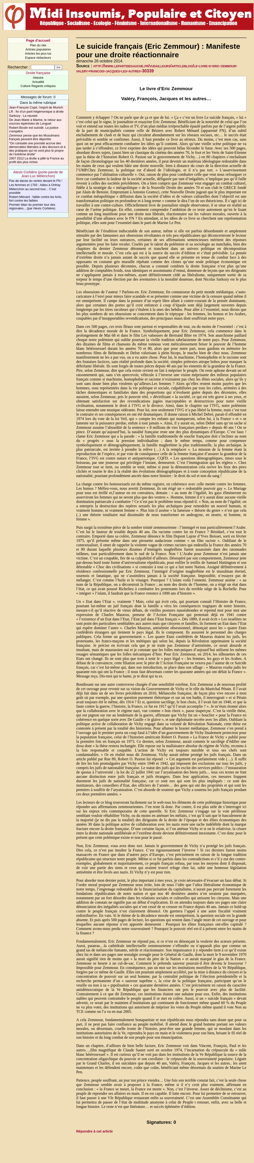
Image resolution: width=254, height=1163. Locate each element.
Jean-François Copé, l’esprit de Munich (36, 107)
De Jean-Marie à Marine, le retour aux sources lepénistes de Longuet (35, 121)
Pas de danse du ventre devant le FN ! (35, 181)
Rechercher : (19, 67)
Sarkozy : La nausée (23, 115)
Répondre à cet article (94, 1131)
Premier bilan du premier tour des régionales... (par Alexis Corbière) (32, 206)
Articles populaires (38, 49)
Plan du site (38, 45)
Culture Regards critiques (37, 86)
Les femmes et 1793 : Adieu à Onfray (34, 185)
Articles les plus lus (38, 53)
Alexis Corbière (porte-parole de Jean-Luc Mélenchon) (38, 174)
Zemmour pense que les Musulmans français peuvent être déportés (34, 137)
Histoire (38, 77)
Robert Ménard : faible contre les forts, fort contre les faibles (35, 198)
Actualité (38, 82)
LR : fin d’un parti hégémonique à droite (36, 111)
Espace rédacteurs (38, 57)
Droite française (38, 73)
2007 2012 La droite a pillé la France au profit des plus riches (36, 160)
